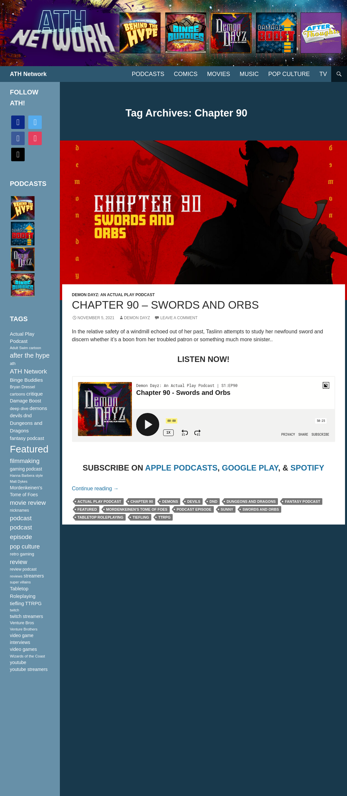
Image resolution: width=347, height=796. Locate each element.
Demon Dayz (137, 318)
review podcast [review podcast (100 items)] (23, 569)
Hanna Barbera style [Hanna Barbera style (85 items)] (26, 475)
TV (323, 74)
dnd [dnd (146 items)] (27, 415)
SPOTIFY (307, 467)
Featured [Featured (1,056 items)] (29, 449)
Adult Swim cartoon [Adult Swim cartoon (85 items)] (25, 348)
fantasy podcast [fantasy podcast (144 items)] (27, 438)
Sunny (227, 509)
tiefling (141, 517)
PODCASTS (148, 74)
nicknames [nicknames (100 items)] (19, 510)
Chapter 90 (142, 501)
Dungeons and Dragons (251, 501)
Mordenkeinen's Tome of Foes (136, 509)
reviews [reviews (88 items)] (16, 576)
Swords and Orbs (260, 509)
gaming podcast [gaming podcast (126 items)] (26, 469)
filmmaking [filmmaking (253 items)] (24, 460)
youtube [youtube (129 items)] (18, 662)
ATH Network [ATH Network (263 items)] (28, 371)
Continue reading (95, 488)
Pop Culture (289, 74)
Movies (218, 74)
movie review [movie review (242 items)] (28, 502)
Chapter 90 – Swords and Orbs (165, 305)
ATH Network (28, 74)
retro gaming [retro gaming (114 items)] (22, 554)
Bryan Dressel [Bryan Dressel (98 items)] (22, 387)
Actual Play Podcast (99, 501)
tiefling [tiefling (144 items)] (17, 603)
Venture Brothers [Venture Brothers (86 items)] (23, 629)
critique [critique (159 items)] (34, 394)
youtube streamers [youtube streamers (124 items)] (29, 669)
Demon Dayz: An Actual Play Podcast (113, 295)
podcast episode (194, 509)
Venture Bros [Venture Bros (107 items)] (22, 623)
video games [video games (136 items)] (23, 649)
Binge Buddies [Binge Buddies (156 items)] (26, 380)
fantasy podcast (302, 501)
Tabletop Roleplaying (101, 517)
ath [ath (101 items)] (12, 363)
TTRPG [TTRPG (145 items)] (33, 603)
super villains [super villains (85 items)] (20, 582)
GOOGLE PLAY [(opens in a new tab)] (250, 467)
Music (249, 74)
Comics (186, 74)
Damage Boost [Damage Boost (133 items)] (25, 400)
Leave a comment (178, 318)
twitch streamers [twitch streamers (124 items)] (26, 616)
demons (170, 501)
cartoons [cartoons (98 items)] (17, 394)
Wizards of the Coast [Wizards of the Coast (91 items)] (27, 656)
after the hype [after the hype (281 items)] (30, 355)
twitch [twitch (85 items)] (14, 610)
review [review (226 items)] (18, 561)
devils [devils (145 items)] (16, 415)
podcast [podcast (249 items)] (21, 518)
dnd (213, 501)
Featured (87, 509)
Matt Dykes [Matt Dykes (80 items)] (18, 481)
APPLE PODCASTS (181, 467)
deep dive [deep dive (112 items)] (19, 408)
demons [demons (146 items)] (38, 408)
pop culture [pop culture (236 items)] (25, 546)
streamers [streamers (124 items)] (34, 575)
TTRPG (164, 517)
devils (193, 501)
